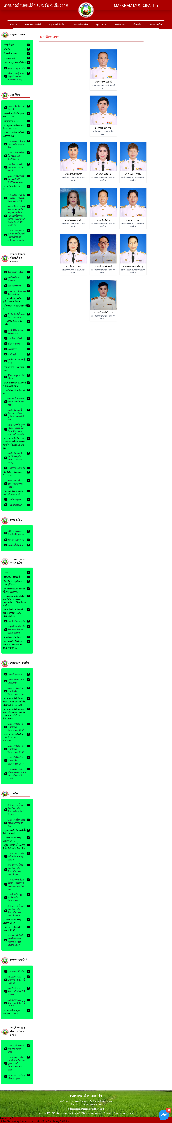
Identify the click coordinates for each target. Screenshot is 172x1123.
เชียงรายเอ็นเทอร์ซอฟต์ (123, 1113)
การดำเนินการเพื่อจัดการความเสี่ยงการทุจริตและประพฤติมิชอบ (14, 415)
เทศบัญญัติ (10, 354)
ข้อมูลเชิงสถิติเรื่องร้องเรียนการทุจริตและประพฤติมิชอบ (15, 629)
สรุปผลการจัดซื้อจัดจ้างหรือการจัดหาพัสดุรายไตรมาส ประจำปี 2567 (13, 869)
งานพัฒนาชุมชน (13, 499)
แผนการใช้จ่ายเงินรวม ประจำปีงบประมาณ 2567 (14, 726)
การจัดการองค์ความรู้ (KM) (14, 361)
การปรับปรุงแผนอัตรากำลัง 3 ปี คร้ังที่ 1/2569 (14, 1003)
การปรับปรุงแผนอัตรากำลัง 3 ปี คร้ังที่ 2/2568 (14, 991)
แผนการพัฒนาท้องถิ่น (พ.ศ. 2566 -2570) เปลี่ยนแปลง (14, 179)
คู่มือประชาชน (12, 343)
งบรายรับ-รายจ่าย (13, 674)
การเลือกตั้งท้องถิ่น (13, 545)
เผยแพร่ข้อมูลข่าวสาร (15, 68)
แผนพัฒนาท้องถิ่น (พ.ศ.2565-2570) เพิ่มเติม (13, 167)
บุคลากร (101, 24)
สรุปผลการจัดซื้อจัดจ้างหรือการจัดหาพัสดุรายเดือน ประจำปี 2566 (14, 809)
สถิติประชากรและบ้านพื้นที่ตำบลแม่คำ (14, 533)
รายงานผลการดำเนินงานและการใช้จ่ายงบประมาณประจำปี (14, 197)
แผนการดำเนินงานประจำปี (14, 108)
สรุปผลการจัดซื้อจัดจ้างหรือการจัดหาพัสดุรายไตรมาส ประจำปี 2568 (13, 911)
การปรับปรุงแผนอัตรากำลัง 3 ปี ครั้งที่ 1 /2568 (14, 979)
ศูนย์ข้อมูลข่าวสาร (13, 271)
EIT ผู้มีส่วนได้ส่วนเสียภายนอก (13, 331)
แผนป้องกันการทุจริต (14, 621)
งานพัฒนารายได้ (13, 504)
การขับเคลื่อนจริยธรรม (11, 279)
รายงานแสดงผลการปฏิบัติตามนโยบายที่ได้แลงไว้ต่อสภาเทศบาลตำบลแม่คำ (14, 235)
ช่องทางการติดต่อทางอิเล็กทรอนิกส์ (15, 292)
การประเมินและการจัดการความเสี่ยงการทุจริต (14, 401)
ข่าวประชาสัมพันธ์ (33, 24)
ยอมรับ (11, 1118)
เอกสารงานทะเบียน (14, 539)
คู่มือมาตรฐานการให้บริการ (14, 377)
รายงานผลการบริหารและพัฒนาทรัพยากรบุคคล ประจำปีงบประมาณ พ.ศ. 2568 (14, 1063)
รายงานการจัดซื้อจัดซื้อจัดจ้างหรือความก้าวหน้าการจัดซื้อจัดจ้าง (14, 884)
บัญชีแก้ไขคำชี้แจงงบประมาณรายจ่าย (15, 316)
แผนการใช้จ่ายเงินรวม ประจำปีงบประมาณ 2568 (14, 749)
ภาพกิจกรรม (119, 24)
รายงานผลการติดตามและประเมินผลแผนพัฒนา (14, 144)
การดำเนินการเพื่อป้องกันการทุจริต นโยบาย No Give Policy (13, 458)
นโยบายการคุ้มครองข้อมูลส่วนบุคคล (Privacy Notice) (14, 76)
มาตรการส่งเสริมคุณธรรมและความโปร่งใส (13, 483)
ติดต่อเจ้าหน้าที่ (156, 24)
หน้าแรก (13, 24)
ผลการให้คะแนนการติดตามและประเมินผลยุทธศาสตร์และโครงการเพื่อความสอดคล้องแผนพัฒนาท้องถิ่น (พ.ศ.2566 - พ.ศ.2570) (14, 216)
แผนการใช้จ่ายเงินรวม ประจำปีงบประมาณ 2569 (14, 760)
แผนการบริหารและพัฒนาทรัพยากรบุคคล (14, 1048)
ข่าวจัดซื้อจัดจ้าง (81, 24)
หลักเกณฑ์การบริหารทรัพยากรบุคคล (14, 1076)
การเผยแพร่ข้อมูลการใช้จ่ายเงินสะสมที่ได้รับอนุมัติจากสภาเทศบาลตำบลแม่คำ (14, 429)
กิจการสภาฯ (10, 348)
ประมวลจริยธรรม (13, 285)
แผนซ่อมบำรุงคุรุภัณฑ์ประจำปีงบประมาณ (13, 897)
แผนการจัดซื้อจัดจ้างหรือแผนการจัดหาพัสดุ (14, 822)
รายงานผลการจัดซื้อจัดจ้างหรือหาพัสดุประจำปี (14, 856)
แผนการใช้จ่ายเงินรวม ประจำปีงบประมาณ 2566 (14, 691)
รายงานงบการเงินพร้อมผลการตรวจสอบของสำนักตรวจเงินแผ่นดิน (15, 773)
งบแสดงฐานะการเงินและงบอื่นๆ (14, 681)
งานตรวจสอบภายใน (14, 467)
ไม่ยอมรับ (4, 1118)
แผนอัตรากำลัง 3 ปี (14, 971)
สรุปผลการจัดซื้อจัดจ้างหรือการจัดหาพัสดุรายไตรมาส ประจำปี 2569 (13, 940)
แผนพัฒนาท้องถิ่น (13, 338)
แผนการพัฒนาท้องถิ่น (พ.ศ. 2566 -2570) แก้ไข (14, 155)
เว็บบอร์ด (137, 24)
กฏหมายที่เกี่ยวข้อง (57, 24)
